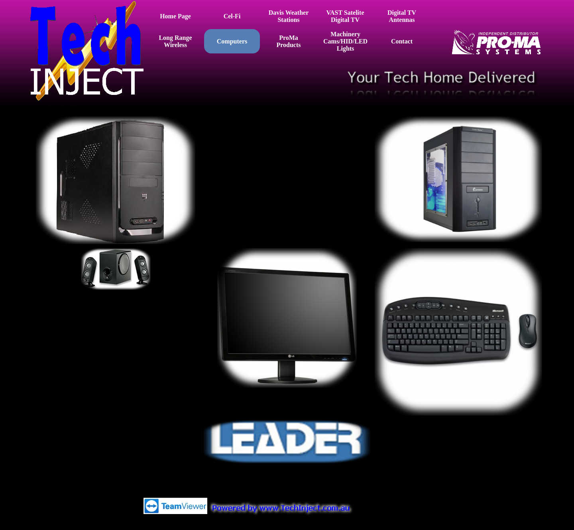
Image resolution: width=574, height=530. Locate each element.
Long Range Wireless (175, 41)
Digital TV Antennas (401, 16)
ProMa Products (288, 41)
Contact (402, 41)
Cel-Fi (232, 16)
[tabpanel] (287, 137)
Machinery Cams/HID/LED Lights (345, 41)
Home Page (175, 16)
